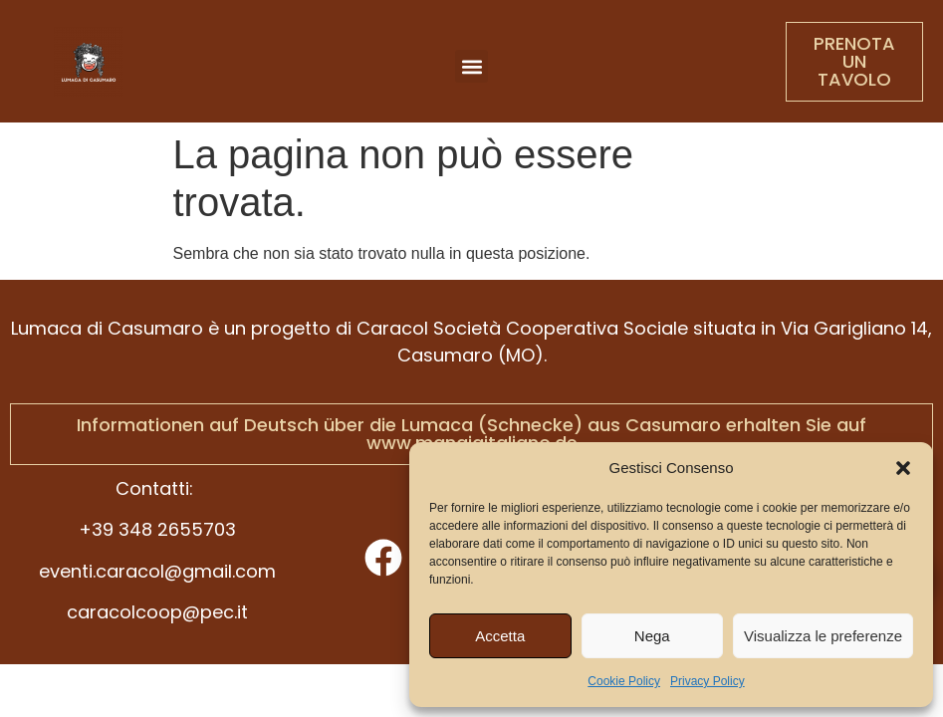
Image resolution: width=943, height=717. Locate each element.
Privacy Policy (707, 681)
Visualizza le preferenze (823, 635)
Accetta (500, 635)
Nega (652, 635)
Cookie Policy (624, 681)
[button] (903, 468)
